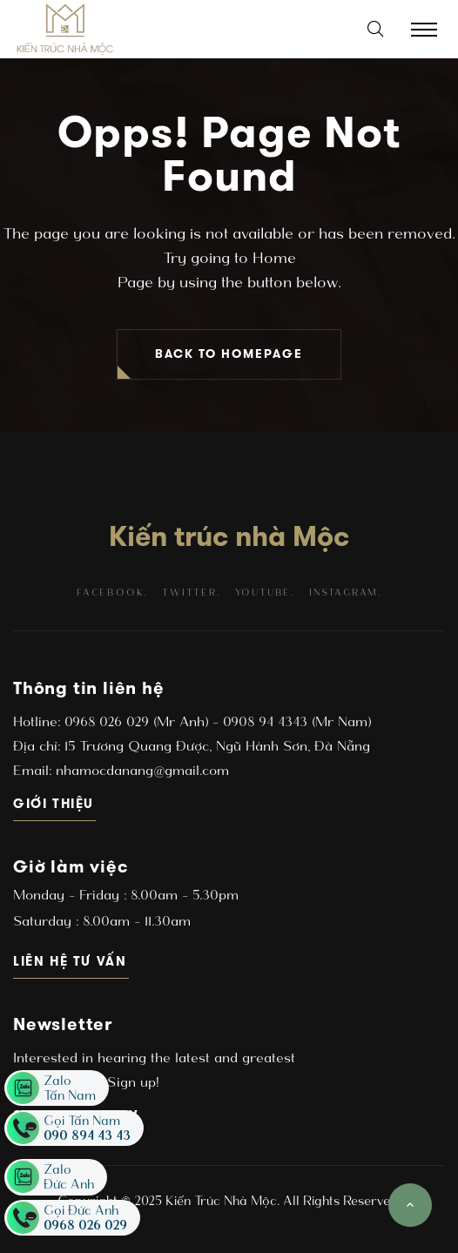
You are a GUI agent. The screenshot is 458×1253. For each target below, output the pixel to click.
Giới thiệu (54, 803)
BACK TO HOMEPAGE (229, 354)
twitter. (190, 592)
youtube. (264, 592)
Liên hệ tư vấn (71, 961)
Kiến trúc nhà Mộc (229, 536)
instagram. (345, 592)
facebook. (112, 592)
